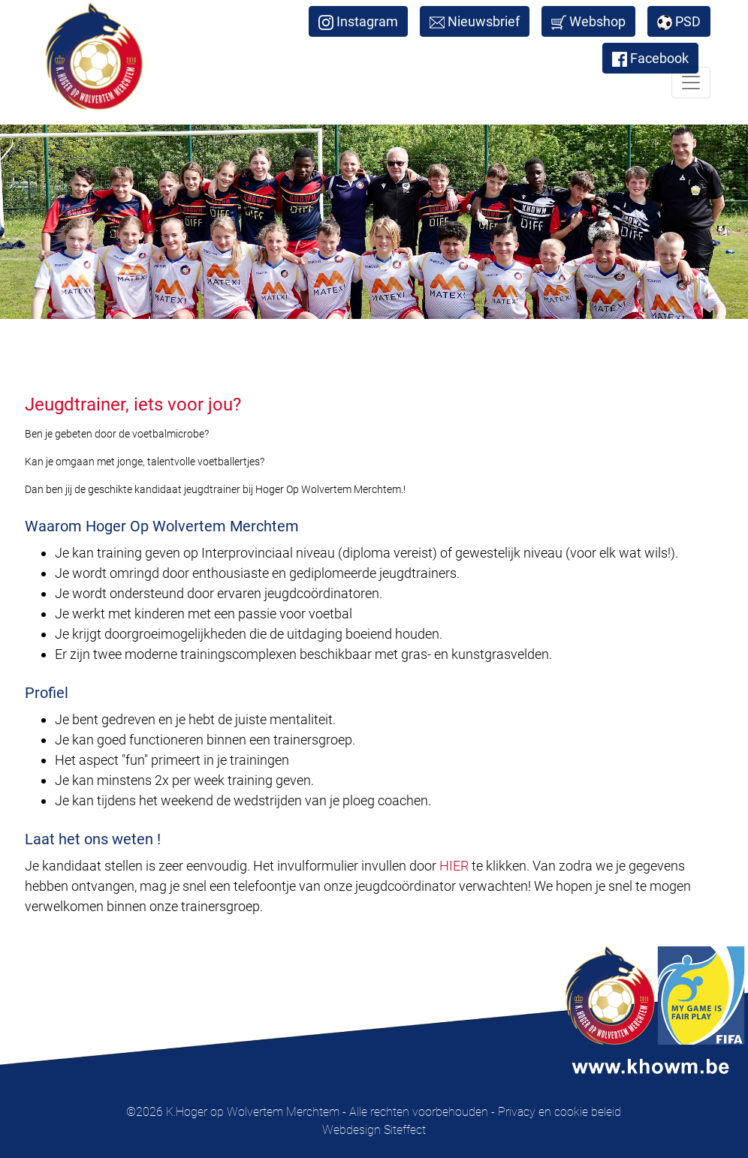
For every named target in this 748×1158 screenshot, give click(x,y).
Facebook (650, 58)
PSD (679, 22)
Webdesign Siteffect (374, 1130)
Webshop (588, 22)
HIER (454, 866)
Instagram (358, 22)
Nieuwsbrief (475, 22)
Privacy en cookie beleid (559, 1112)
